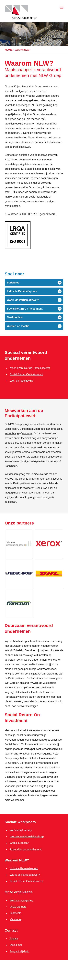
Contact (11, 930)
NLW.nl (8, 50)
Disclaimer (16, 944)
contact (22, 497)
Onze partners (18, 906)
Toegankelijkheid (19, 951)
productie (56, 428)
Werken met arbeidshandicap (27, 836)
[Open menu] (60, 7)
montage (27, 433)
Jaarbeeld (15, 913)
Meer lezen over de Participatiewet (30, 368)
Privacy (14, 938)
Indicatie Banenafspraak (24, 868)
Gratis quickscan (19, 842)
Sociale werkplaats (20, 822)
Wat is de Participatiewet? (25, 874)
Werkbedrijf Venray (21, 830)
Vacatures (15, 919)
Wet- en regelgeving (21, 380)
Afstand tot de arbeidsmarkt (26, 849)
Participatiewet (21, 146)
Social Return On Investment (26, 374)
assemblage (12, 433)
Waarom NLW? (17, 860)
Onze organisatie (19, 892)
